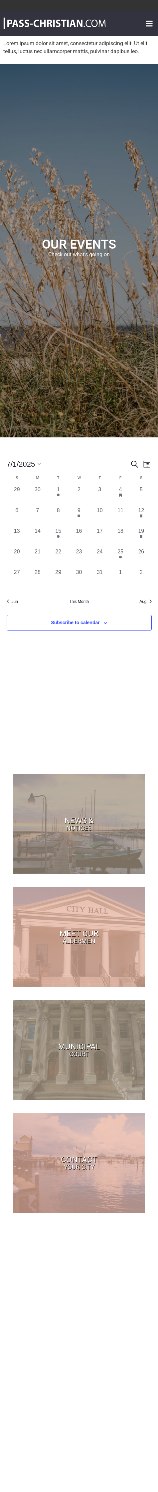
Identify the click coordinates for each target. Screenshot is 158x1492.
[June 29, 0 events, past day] (17, 496)
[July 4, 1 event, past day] (120, 496)
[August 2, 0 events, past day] (141, 578)
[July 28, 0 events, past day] (37, 578)
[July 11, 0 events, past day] (120, 517)
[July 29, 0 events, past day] (58, 578)
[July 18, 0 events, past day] (120, 537)
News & (79, 823)
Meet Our (79, 936)
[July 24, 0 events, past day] (99, 558)
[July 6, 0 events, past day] (17, 517)
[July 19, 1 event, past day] (141, 537)
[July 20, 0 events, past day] (17, 558)
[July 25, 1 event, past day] (120, 558)
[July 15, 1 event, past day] (58, 537)
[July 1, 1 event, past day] (58, 496)
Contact (79, 1162)
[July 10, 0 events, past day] (99, 517)
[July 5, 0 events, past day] (141, 496)
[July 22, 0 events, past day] (58, 558)
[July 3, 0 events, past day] (99, 496)
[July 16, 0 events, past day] (79, 537)
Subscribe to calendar (75, 622)
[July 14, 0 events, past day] (37, 537)
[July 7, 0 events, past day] (37, 517)
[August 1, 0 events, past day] (120, 578)
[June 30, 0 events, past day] (37, 496)
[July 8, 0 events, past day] (58, 517)
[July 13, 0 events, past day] (17, 537)
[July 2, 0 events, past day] (79, 496)
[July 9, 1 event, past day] (79, 517)
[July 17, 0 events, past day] (99, 537)
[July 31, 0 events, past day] (99, 578)
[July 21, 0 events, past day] (37, 558)
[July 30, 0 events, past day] (79, 578)
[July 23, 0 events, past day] (79, 558)
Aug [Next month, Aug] (145, 601)
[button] (149, 23)
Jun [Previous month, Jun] (12, 601)
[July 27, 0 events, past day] (17, 578)
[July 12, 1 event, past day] (141, 517)
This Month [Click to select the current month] (79, 601)
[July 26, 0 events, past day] (141, 558)
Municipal (79, 1049)
